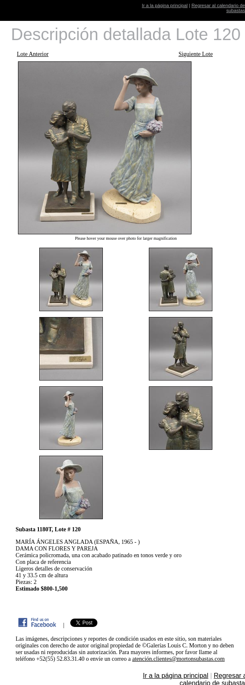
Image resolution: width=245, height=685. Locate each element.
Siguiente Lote (196, 54)
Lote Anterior (32, 54)
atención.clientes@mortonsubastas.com (178, 659)
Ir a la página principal (164, 5)
